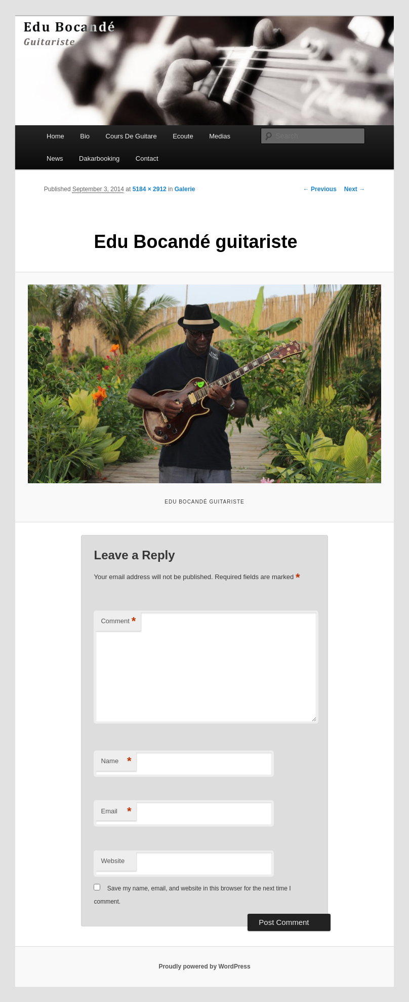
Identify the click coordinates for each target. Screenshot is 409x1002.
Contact (147, 158)
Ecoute (183, 136)
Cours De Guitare (131, 136)
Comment (118, 621)
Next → (354, 189)
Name (116, 761)
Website (113, 861)
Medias (219, 136)
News (55, 158)
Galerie (185, 189)
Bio (85, 136)
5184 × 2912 (150, 189)
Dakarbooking (99, 158)
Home (55, 136)
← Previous (320, 189)
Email (116, 811)
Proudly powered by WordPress (204, 966)
